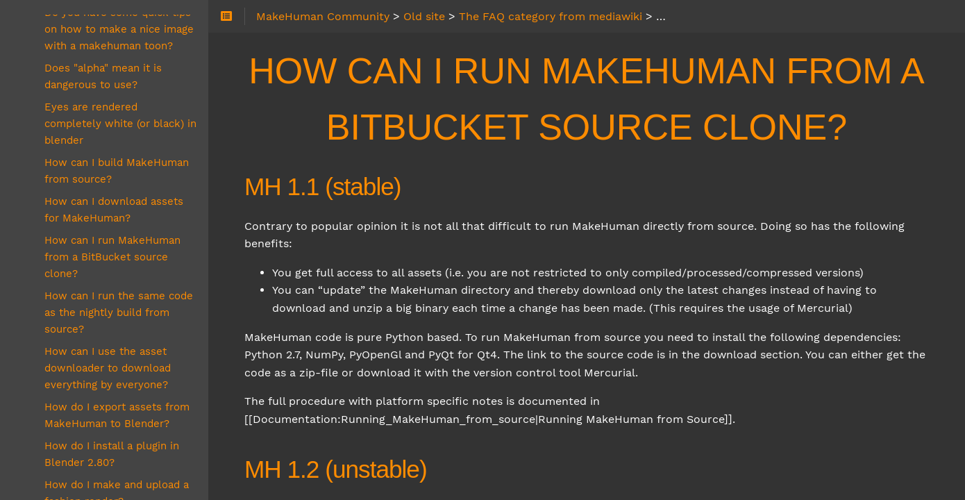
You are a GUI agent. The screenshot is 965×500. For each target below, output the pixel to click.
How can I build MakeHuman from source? (116, 170)
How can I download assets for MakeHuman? (113, 209)
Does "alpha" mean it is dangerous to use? (103, 76)
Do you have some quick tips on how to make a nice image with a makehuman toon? (119, 29)
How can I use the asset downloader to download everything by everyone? (107, 368)
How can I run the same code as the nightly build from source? (118, 312)
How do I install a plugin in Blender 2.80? (111, 454)
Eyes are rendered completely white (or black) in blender (120, 124)
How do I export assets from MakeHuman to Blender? (117, 415)
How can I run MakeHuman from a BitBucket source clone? (112, 257)
